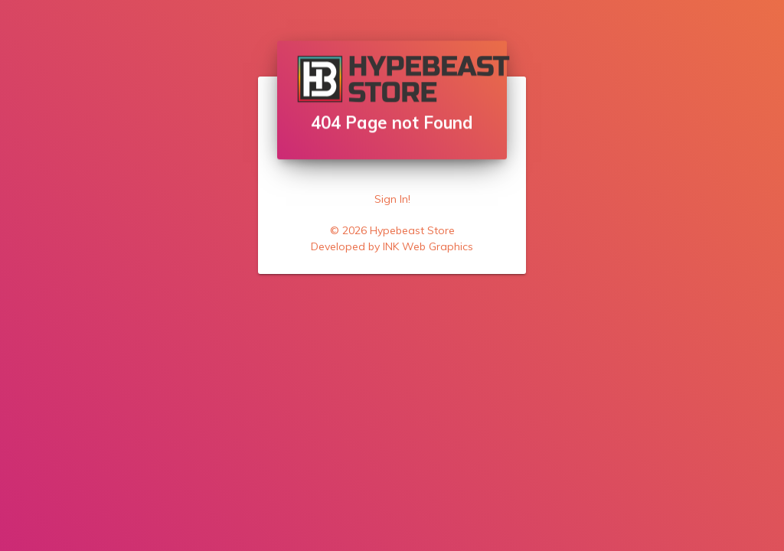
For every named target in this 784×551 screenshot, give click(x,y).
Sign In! (392, 199)
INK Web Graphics (428, 246)
